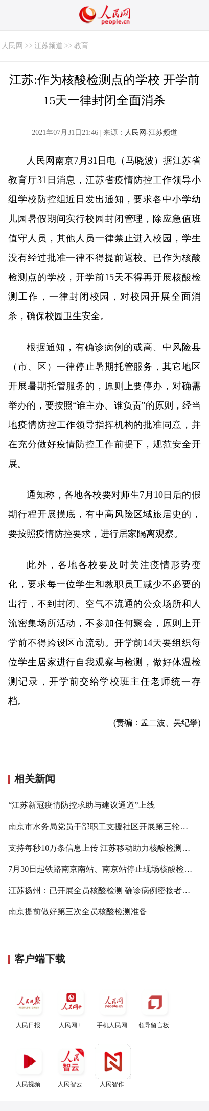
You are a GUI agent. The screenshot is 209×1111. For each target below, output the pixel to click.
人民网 (12, 46)
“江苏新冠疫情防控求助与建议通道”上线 (81, 805)
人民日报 (29, 1006)
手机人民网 (113, 1006)
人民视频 (29, 1066)
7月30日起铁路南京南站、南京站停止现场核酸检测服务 (108, 869)
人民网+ (71, 1006)
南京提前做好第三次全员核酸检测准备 (77, 911)
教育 (81, 46)
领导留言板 (155, 1006)
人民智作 (113, 1066)
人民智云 (71, 1066)
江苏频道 (48, 46)
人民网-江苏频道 (151, 133)
